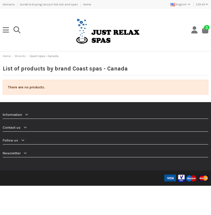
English (180, 4)
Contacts (9, 4)
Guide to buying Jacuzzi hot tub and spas (49, 4)
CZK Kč (202, 4)
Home (87, 4)
